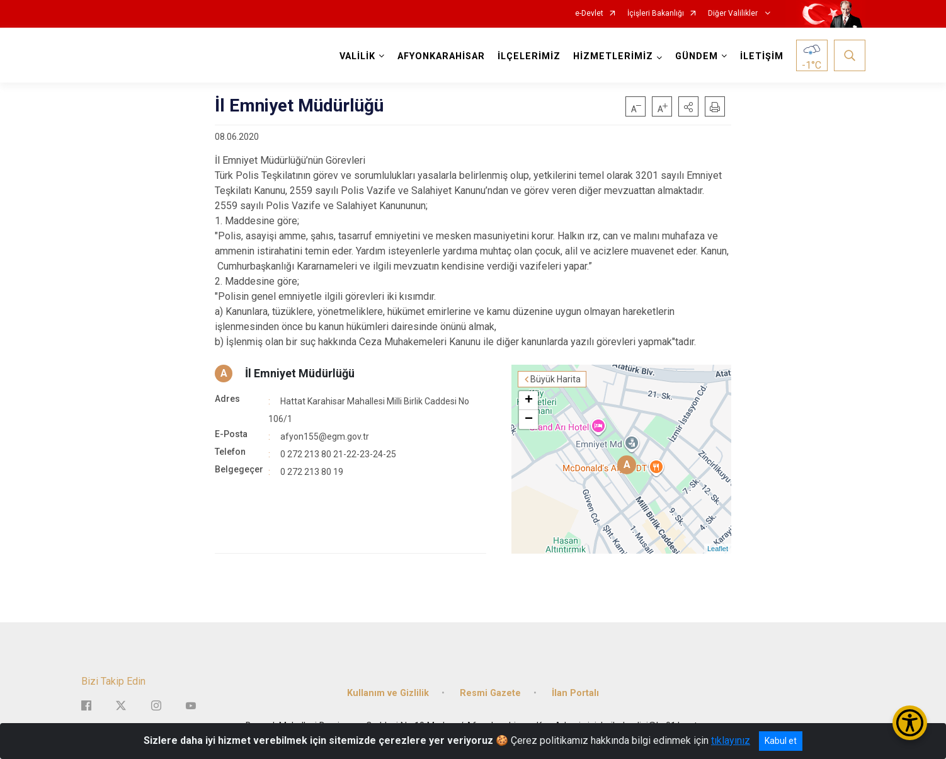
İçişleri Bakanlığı (655, 13)
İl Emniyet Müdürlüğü (300, 373)
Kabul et (781, 741)
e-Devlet (589, 13)
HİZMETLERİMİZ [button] (613, 56)
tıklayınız (730, 740)
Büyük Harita (555, 379)
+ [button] (529, 400)
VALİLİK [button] (357, 56)
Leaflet (717, 548)
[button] (688, 106)
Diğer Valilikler (734, 13)
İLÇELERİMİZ (529, 56)
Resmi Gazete (490, 693)
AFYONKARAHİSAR (441, 56)
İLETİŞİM (762, 56)
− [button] (529, 419)
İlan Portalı (575, 693)
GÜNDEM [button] (696, 56)
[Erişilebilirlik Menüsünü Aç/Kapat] (909, 722)
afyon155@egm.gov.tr (324, 436)
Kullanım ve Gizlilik (388, 693)
